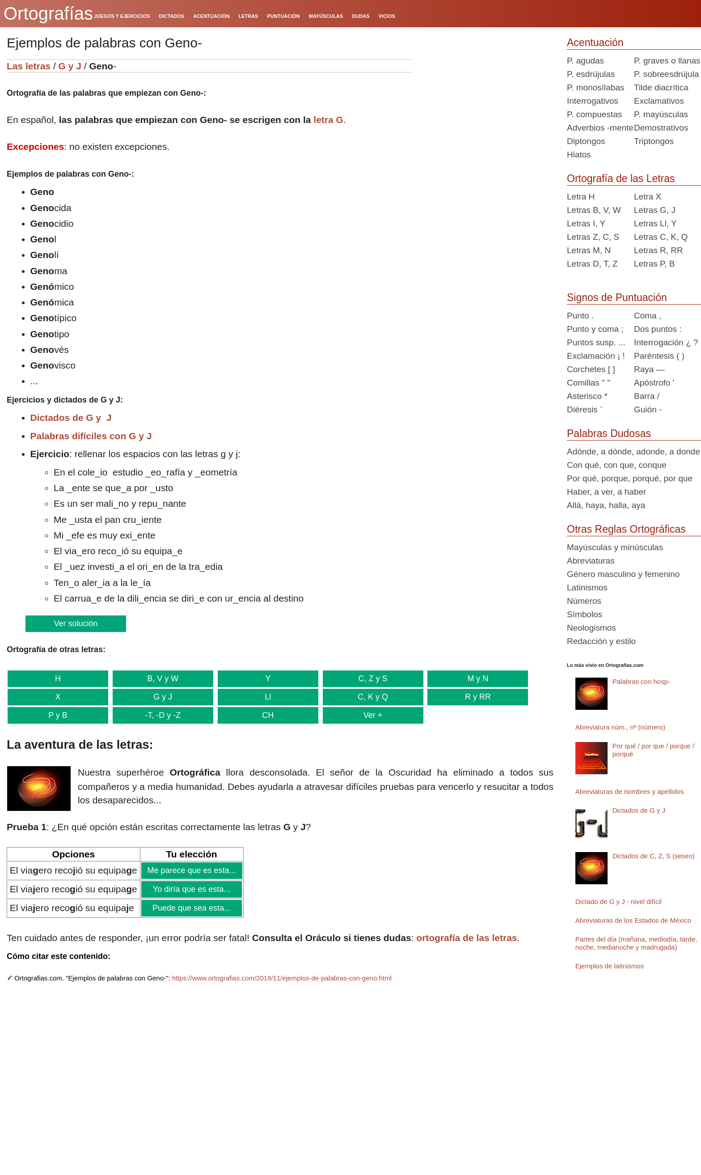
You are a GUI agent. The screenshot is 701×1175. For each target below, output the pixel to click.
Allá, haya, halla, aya (606, 505)
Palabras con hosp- (641, 681)
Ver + (368, 715)
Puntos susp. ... (596, 342)
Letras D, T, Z (592, 263)
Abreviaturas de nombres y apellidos (629, 791)
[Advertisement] (486, 115)
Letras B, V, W (594, 210)
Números (584, 601)
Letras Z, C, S (593, 237)
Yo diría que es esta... (191, 889)
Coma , (647, 315)
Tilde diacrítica (661, 87)
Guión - (648, 409)
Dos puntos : (658, 329)
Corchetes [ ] (591, 369)
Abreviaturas (591, 560)
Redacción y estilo (601, 641)
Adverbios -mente (600, 127)
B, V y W (161, 678)
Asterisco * (587, 396)
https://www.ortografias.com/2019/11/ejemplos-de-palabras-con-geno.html (282, 978)
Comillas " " (588, 382)
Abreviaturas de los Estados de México (633, 920)
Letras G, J (655, 210)
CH (264, 715)
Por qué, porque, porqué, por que (630, 478)
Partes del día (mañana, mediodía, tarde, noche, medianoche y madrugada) (636, 943)
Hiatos (579, 154)
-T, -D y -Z (161, 715)
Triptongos (654, 141)
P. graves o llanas (667, 60)
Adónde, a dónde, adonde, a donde (633, 451)
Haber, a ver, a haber (606, 491)
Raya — (649, 369)
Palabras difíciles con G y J (91, 436)
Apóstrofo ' (654, 382)
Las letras (29, 66)
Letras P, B (654, 263)
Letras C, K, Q (661, 237)
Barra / (646, 396)
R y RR (472, 696)
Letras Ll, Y (655, 223)
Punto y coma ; (595, 329)
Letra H (581, 196)
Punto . (580, 315)
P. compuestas (594, 114)
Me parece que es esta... (192, 870)
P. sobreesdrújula (666, 74)
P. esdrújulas (591, 74)
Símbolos (584, 614)
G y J (70, 66)
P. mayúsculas (661, 114)
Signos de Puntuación (617, 297)
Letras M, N (589, 250)
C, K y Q (368, 696)
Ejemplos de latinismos (609, 966)
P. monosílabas (596, 87)
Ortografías (48, 13)
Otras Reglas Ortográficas (626, 529)
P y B (57, 715)
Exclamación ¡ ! (596, 356)
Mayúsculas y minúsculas (615, 547)
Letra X (647, 196)
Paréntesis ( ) (659, 356)
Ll (264, 696)
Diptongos (586, 141)
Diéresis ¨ (585, 409)
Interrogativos (592, 101)
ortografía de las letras (466, 938)
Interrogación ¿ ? (666, 342)
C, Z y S (368, 678)
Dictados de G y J (71, 417)
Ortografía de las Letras (621, 178)
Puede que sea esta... (191, 908)
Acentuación (595, 42)
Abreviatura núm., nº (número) (620, 727)
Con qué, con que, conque (617, 465)
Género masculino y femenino (623, 574)
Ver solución (75, 623)
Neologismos (591, 627)
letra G (328, 120)
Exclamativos (659, 101)
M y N (471, 678)
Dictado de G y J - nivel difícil (618, 901)
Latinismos (587, 587)
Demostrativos (661, 127)
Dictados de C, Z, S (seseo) (653, 856)
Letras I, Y (586, 223)
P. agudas (585, 60)
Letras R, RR (658, 250)
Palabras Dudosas (609, 433)
